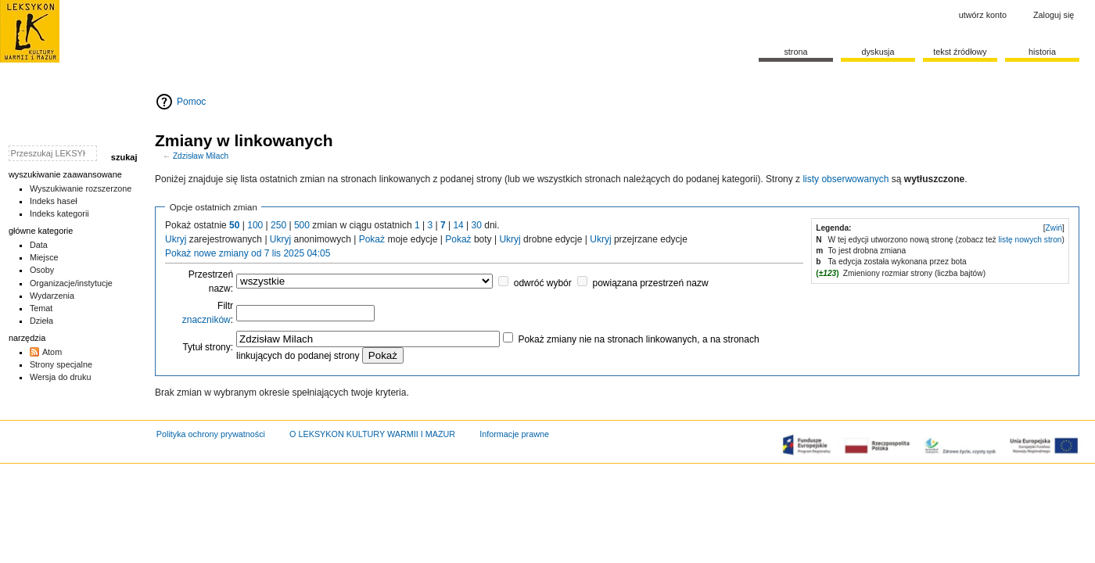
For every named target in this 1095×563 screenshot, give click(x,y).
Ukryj (175, 239)
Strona (795, 51)
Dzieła (41, 320)
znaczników (206, 319)
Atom (52, 352)
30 (477, 225)
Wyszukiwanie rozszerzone (81, 188)
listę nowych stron (1030, 239)
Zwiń (1054, 228)
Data (39, 244)
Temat (41, 308)
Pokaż (372, 239)
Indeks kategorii (59, 213)
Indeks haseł (53, 201)
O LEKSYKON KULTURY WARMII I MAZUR (372, 434)
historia (1042, 51)
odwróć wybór (543, 283)
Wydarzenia (52, 295)
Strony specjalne (61, 364)
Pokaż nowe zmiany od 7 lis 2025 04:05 (247, 253)
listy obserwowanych (845, 179)
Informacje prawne (514, 434)
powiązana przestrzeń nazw (650, 283)
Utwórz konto (983, 15)
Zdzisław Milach (200, 156)
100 (255, 225)
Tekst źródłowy (960, 51)
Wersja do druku (61, 377)
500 (302, 225)
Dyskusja (877, 51)
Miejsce (44, 257)
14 (458, 225)
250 (278, 225)
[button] (1053, 228)
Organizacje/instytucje (71, 283)
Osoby (42, 269)
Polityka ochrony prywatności (210, 434)
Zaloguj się (1053, 15)
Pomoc (191, 101)
